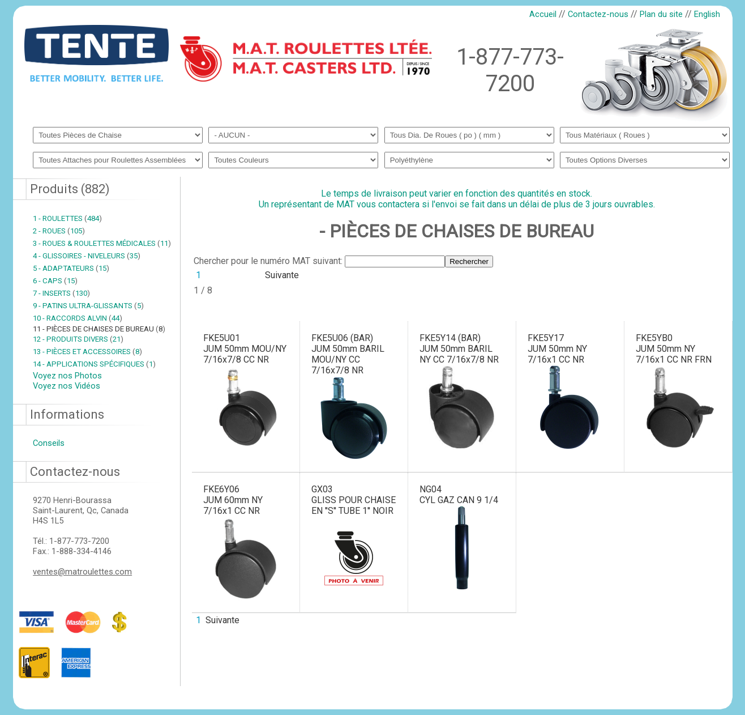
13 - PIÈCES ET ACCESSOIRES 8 (87, 351)
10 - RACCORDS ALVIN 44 (77, 318)
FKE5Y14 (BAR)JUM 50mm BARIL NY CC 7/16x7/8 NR (459, 349)
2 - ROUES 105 (59, 231)
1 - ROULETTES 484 (67, 218)
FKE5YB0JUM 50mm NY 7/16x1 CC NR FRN (674, 349)
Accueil (542, 14)
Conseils (49, 443)
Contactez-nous (598, 14)
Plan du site (661, 14)
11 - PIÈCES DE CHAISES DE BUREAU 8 (99, 329)
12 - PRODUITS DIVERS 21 (78, 339)
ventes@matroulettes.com (82, 572)
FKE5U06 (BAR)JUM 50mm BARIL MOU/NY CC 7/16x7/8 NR (347, 354)
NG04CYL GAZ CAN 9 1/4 (458, 494)
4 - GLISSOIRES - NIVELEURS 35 (86, 256)
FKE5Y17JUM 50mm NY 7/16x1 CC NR (557, 349)
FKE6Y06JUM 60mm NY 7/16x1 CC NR (233, 500)
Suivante (282, 275)
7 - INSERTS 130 (61, 293)
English (707, 14)
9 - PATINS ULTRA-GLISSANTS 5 (88, 305)
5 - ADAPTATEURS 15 (71, 268)
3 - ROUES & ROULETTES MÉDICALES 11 (102, 243)
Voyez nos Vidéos (66, 386)
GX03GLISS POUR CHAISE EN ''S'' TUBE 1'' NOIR (353, 500)
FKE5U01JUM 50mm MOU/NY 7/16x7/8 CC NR (244, 349)
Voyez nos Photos (67, 376)
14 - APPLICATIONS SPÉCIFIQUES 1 (94, 364)
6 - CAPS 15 (55, 280)
